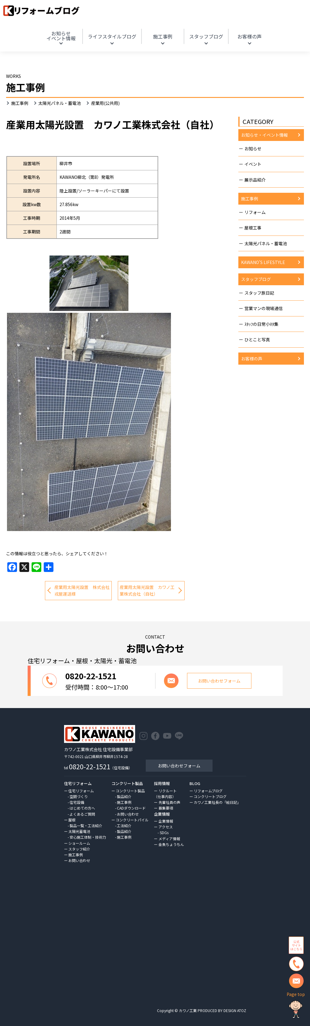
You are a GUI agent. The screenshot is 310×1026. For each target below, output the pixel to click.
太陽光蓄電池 (79, 831)
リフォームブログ (208, 790)
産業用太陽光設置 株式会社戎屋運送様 (82, 590)
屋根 (72, 819)
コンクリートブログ (210, 796)
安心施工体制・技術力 (88, 837)
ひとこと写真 (257, 339)
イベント (252, 164)
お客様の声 (249, 36)
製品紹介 (124, 796)
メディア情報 (169, 838)
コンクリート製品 (130, 790)
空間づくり (79, 796)
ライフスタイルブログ (112, 36)
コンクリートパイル (132, 819)
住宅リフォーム (81, 790)
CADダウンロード (131, 807)
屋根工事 (252, 228)
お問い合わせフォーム (179, 766)
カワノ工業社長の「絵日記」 (217, 802)
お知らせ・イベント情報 (264, 135)
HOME (265, 28)
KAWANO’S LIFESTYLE (263, 262)
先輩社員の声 (169, 802)
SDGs (164, 832)
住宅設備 (77, 802)
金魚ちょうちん (171, 844)
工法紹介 (124, 825)
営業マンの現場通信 (263, 308)
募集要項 (165, 807)
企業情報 (165, 821)
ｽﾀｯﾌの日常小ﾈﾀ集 (261, 324)
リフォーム (255, 212)
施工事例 (162, 36)
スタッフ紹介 (79, 848)
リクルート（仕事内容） (165, 793)
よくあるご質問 (82, 814)
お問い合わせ (79, 860)
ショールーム (79, 843)
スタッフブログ (206, 36)
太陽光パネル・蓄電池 (59, 103)
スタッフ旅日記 (259, 293)
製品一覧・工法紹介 (86, 825)
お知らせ (61, 36)
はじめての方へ (82, 807)
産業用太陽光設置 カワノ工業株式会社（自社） (147, 590)
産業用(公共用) (105, 103)
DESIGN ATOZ (234, 1010)
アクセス (165, 826)
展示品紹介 (255, 180)
